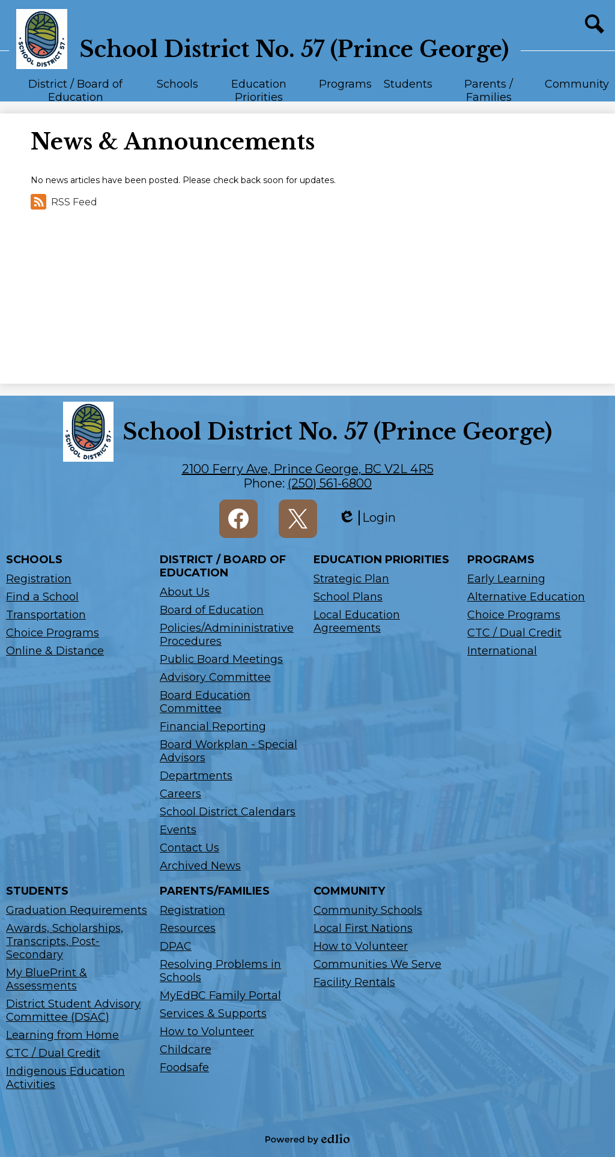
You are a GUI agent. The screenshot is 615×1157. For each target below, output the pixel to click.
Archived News (200, 865)
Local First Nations (363, 928)
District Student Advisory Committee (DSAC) (73, 1010)
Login (367, 517)
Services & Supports (213, 1013)
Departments (196, 775)
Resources (188, 928)
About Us (185, 592)
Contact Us (189, 847)
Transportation (46, 614)
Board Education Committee (205, 702)
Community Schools (368, 910)
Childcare (185, 1049)
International (502, 650)
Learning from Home (62, 1035)
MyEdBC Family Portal (220, 995)
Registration (38, 578)
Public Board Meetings (221, 659)
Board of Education (212, 610)
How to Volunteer (207, 1031)
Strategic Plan (351, 578)
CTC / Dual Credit (514, 632)
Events (178, 829)
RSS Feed (64, 202)
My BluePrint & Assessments (46, 979)
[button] (75, 89)
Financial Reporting (213, 726)
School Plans (348, 596)
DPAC (176, 946)
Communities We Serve (377, 964)
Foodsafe (184, 1067)
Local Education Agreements (357, 621)
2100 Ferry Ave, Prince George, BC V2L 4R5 (308, 469)
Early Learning (506, 578)
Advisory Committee (215, 677)
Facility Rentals (354, 982)
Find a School (42, 596)
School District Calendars (227, 811)
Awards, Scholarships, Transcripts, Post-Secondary (64, 941)
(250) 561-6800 (330, 483)
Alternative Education (526, 596)
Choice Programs (52, 632)
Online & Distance (55, 650)
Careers (180, 793)
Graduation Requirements (76, 910)
